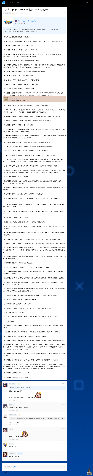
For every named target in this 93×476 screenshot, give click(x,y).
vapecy (11, 429)
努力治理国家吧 (13, 98)
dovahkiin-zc (12, 453)
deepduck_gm (7, 13)
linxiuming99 (12, 383)
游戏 (11, 2)
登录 (87, 2)
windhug (11, 443)
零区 (18, 2)
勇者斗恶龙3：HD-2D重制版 (27, 21)
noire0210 (11, 404)
